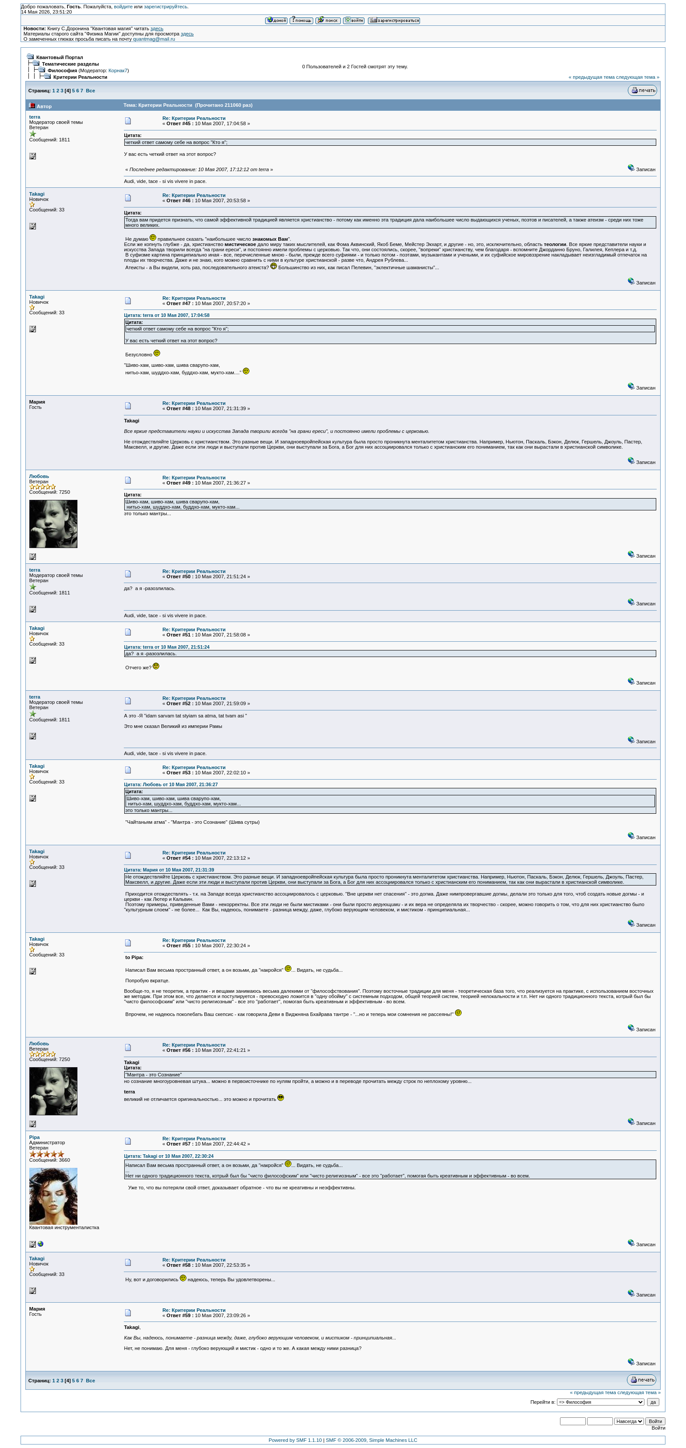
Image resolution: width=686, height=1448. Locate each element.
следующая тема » (637, 77)
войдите (123, 6)
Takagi (37, 194)
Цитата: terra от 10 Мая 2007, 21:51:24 (166, 647)
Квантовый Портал (59, 57)
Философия (62, 70)
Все (90, 90)
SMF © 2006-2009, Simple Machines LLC (371, 1440)
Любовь (39, 476)
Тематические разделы (70, 64)
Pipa (34, 1137)
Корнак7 (117, 70)
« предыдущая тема (592, 77)
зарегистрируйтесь (165, 6)
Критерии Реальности (80, 77)
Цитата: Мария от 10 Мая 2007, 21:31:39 (169, 869)
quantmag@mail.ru (154, 39)
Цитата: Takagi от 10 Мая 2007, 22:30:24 (169, 1156)
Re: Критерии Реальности (194, 118)
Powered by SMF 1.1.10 (295, 1440)
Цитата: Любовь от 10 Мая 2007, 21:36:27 (170, 784)
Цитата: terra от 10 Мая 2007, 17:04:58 (166, 315)
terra (34, 116)
